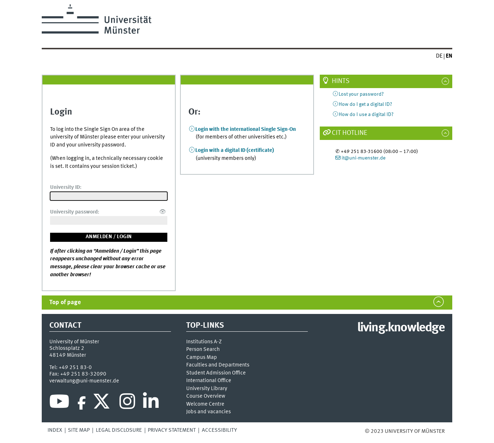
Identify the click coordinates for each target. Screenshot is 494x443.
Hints (341, 81)
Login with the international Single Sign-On (245, 129)
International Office (208, 381)
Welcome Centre (205, 404)
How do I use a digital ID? (366, 114)
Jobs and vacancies (208, 412)
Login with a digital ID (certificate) (234, 150)
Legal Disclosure (119, 430)
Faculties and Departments (217, 365)
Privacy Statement (172, 430)
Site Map (79, 430)
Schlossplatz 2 (66, 348)
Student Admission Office (216, 373)
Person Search (203, 349)
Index (55, 430)
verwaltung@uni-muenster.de (84, 381)
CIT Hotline (349, 133)
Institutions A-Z (204, 342)
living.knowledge (401, 328)
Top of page (65, 302)
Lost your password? (361, 94)
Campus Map (201, 357)
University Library (206, 389)
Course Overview (205, 396)
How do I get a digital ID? (365, 104)
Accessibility (219, 430)
